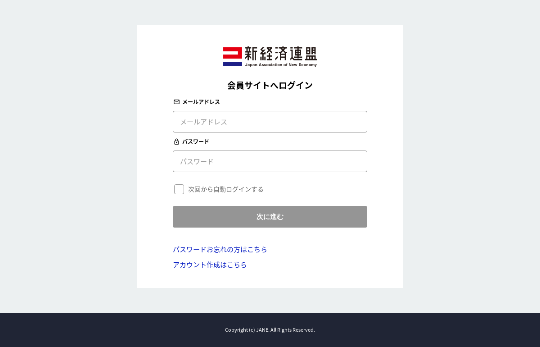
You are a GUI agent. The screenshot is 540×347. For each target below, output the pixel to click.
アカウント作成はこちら (210, 264)
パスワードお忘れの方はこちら (220, 249)
